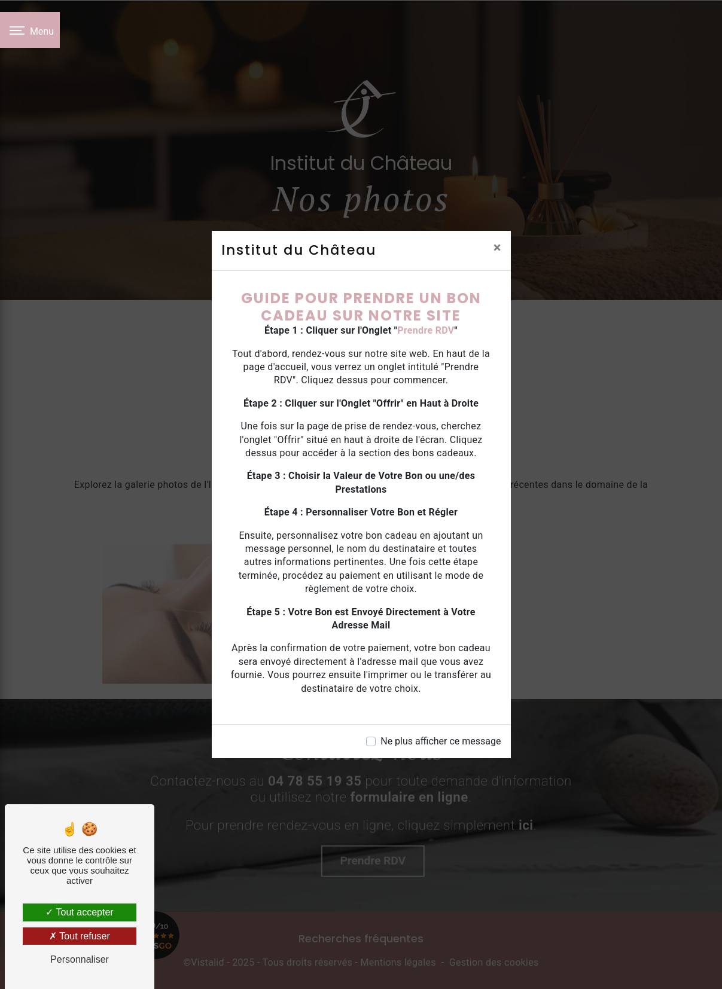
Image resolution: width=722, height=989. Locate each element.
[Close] (497, 247)
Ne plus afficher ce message (440, 741)
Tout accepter (79, 912)
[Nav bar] (30, 30)
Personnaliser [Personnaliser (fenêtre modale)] (79, 959)
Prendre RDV (425, 330)
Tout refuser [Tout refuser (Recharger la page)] (79, 936)
